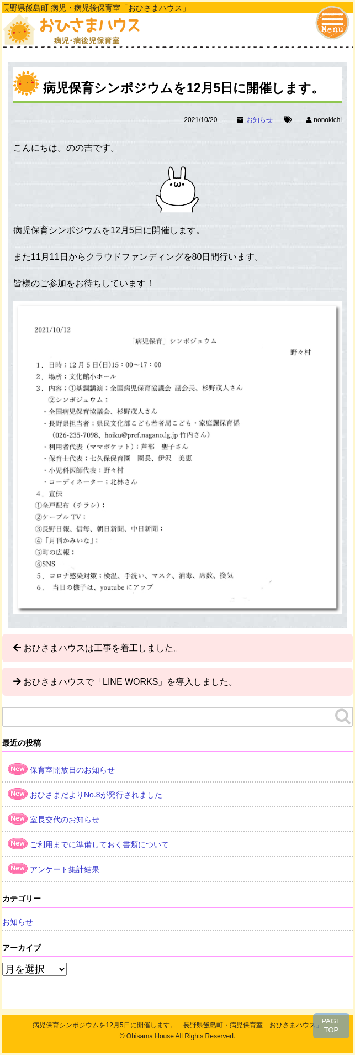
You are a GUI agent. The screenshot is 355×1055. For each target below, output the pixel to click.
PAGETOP (331, 1025)
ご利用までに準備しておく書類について (99, 844)
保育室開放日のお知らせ (72, 769)
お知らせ (259, 120)
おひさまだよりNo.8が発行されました (96, 794)
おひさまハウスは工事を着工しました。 (102, 648)
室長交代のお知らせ (64, 819)
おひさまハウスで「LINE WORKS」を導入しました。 (130, 681)
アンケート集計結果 (64, 869)
